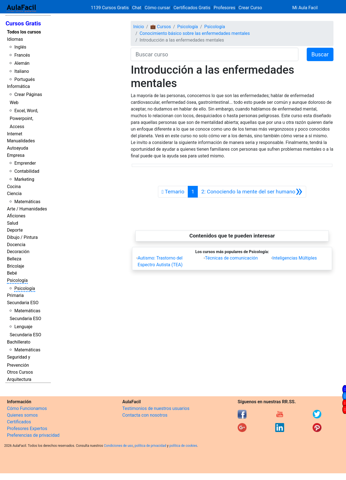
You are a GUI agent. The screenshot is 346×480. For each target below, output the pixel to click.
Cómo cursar (157, 7)
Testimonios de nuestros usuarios (155, 408)
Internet (14, 133)
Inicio (138, 26)
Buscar (320, 54)
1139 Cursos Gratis (110, 7)
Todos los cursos (24, 32)
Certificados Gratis (192, 7)
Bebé (12, 273)
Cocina (14, 186)
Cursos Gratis (23, 23)
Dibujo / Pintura (22, 237)
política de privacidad (150, 446)
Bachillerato (18, 342)
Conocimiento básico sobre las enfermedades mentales (195, 33)
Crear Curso (250, 7)
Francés (22, 55)
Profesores (224, 7)
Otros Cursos (20, 372)
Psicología (17, 280)
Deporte (15, 230)
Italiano (21, 71)
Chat (136, 7)
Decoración (18, 251)
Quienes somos (22, 415)
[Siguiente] (252, 192)
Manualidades (21, 140)
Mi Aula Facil (305, 7)
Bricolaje (15, 266)
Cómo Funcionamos (27, 408)
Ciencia (14, 193)
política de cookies (183, 446)
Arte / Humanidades (27, 209)
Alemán (21, 63)
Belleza (14, 258)
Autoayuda (17, 148)
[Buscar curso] (214, 54)
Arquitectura (19, 379)
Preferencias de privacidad (33, 435)
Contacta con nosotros (144, 415)
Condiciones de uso (118, 446)
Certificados (19, 421)
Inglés (20, 47)
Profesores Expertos (27, 428)
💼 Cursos (160, 26)
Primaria (15, 295)
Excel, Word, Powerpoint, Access (24, 118)
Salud (12, 223)
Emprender (25, 163)
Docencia (16, 244)
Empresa (16, 155)
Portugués (24, 79)
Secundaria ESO (22, 302)
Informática (18, 86)
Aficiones (16, 216)
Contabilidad (26, 171)
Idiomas (15, 39)
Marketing (24, 179)
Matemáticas (27, 201)
